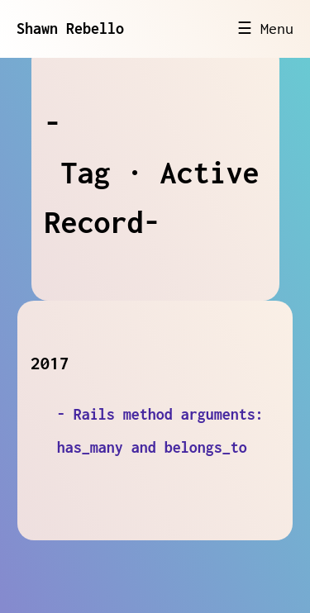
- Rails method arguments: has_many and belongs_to (160, 431)
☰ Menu (265, 28)
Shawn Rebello (70, 28)
